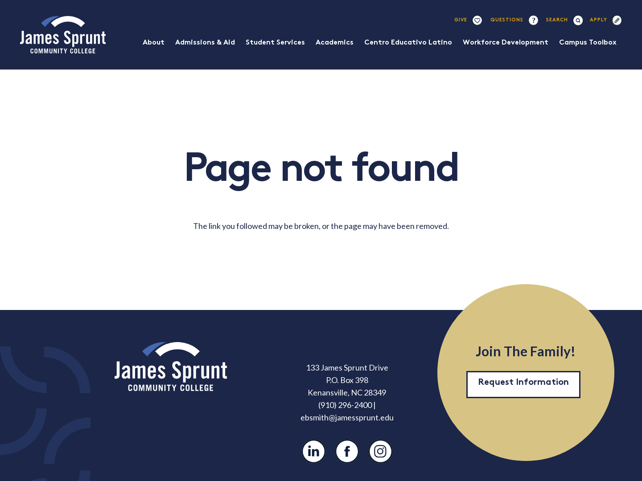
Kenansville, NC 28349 (347, 392)
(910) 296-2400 (345, 405)
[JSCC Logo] (63, 34)
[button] (557, 20)
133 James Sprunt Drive (347, 367)
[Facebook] (347, 451)
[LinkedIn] (313, 451)
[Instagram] (380, 451)
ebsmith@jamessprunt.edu (347, 417)
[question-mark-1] (533, 20)
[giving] (477, 20)
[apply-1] (617, 20)
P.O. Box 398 (347, 380)
